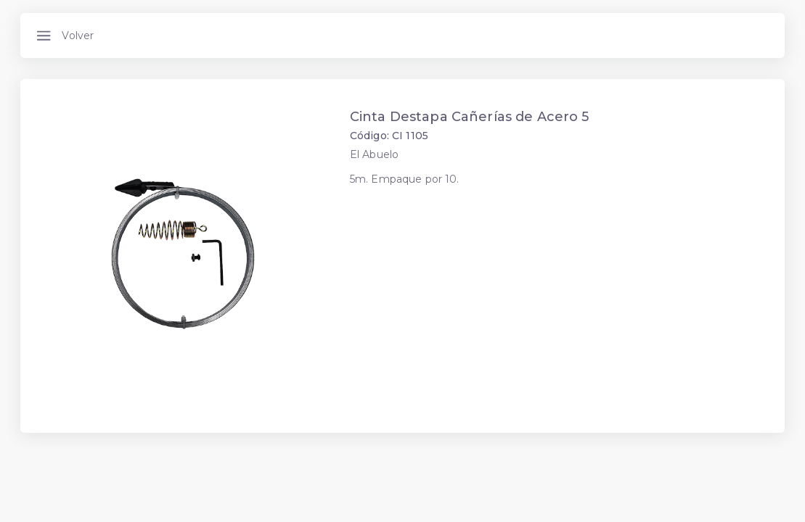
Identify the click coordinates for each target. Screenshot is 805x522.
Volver (78, 35)
